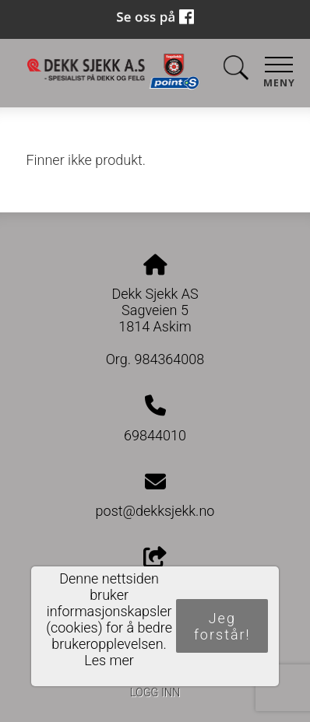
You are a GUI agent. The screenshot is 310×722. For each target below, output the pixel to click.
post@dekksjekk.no (155, 511)
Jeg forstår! (222, 626)
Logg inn (155, 692)
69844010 (155, 435)
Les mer (109, 660)
